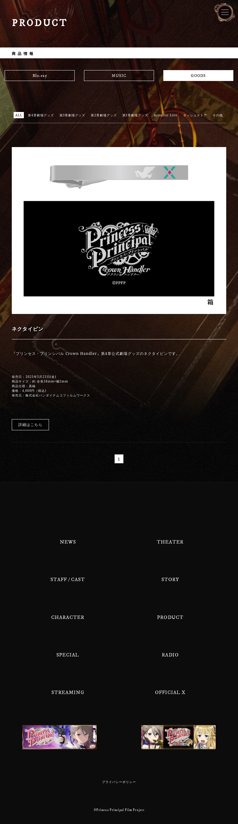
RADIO (170, 655)
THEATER (170, 542)
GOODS (198, 75)
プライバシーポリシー (119, 782)
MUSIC (119, 75)
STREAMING (67, 692)
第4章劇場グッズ (41, 115)
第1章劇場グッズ (135, 115)
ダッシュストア (195, 115)
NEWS (68, 542)
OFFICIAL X (170, 692)
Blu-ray (40, 75)
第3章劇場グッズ (73, 115)
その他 (218, 115)
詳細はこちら (30, 424)
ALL (18, 115)
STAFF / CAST (68, 579)
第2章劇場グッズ (104, 115)
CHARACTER (67, 617)
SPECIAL (67, 655)
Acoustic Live (165, 115)
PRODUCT (170, 617)
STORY (170, 579)
